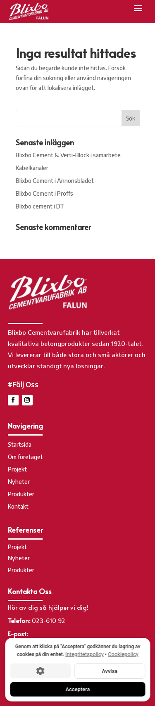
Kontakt (18, 507)
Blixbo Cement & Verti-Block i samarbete (68, 155)
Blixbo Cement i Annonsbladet (55, 180)
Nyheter (19, 482)
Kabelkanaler (32, 167)
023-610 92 (48, 620)
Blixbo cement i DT (40, 206)
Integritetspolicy (84, 654)
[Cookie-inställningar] (40, 670)
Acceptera (77, 689)
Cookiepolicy (123, 654)
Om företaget (25, 457)
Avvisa (109, 671)
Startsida (19, 445)
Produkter (21, 494)
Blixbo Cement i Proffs (44, 193)
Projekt (17, 470)
